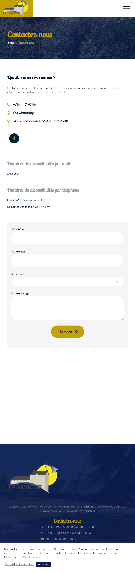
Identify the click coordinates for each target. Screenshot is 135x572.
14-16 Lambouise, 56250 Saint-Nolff (67, 526)
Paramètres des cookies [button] (19, 564)
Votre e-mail (67, 258)
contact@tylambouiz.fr (59, 538)
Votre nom (67, 236)
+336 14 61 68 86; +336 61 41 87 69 (66, 532)
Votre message (67, 306)
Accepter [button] (43, 564)
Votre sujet (67, 279)
